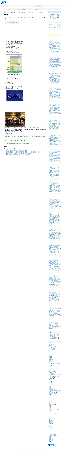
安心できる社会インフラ (52, 372)
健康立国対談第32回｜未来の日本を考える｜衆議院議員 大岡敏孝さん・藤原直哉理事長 (54, 135)
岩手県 (50, 388)
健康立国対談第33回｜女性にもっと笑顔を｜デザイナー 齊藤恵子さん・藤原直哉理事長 (55, 133)
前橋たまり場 (51, 440)
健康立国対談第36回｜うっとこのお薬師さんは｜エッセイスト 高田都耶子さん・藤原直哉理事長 (54, 124)
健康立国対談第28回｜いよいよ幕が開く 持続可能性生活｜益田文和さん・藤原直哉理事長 (54, 147)
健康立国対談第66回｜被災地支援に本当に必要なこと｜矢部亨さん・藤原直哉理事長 (55, 49)
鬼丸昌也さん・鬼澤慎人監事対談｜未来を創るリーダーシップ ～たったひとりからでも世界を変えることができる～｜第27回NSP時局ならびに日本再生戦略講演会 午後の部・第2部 (55, 201)
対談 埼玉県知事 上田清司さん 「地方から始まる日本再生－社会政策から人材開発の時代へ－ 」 (55, 287)
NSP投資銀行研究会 (52, 349)
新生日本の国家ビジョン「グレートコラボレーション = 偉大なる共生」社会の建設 (55, 30)
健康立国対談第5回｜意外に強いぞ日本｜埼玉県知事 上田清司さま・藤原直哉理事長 (54, 252)
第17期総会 (50, 423)
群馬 (49, 419)
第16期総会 (20, 143)
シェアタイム (51, 412)
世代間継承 (50, 422)
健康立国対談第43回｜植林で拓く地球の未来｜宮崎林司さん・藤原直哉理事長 (55, 105)
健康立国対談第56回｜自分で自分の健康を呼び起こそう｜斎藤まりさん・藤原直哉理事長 (55, 73)
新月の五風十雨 (51, 362)
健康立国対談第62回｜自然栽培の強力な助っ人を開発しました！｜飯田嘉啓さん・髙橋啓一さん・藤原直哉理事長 (55, 57)
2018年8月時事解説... (53, 335)
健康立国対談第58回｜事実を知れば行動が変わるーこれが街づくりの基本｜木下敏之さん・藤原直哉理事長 (55, 68)
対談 (49, 355)
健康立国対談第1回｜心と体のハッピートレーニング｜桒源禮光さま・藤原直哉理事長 (55, 264)
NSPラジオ (50, 354)
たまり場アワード (51, 377)
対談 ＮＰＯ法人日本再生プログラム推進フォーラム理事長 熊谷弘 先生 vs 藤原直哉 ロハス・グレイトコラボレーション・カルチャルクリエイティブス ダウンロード (55, 315)
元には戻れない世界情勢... (53, 337)
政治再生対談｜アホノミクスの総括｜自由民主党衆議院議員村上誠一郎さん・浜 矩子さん (54, 155)
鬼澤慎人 (50, 360)
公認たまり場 (51, 373)
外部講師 (50, 379)
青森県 (50, 387)
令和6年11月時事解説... (53, 338)
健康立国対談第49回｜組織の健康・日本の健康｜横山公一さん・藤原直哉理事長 (55, 89)
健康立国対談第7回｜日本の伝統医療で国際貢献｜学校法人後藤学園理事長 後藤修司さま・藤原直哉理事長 (55, 245)
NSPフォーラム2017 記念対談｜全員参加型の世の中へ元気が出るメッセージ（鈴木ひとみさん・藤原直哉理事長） (55, 233)
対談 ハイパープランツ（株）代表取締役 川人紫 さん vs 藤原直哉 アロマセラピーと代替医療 (55, 311)
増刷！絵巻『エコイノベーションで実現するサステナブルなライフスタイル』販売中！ (55, 25)
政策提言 (50, 356)
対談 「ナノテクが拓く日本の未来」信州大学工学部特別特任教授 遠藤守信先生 (55, 301)
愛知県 (50, 408)
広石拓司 (50, 406)
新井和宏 (50, 416)
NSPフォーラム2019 (52, 417)
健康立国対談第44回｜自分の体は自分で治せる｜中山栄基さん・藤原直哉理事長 (55, 103)
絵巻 (49, 396)
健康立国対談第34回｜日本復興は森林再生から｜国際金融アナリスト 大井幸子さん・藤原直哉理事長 (54, 130)
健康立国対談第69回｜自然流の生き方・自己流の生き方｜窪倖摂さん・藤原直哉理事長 (55, 41)
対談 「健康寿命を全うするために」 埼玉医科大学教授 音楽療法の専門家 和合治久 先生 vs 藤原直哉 (55, 321)
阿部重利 (50, 407)
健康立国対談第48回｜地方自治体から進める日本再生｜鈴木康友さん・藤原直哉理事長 (55, 92)
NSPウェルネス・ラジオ (52, 392)
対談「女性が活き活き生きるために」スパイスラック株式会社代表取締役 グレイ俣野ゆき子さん (55, 290)
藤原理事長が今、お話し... (53, 15)
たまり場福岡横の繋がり (52, 435)
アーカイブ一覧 (8, 9)
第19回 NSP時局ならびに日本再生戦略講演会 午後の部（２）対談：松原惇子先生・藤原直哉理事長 (55, 255)
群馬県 (50, 411)
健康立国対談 (51, 421)
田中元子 (50, 424)
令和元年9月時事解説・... (53, 336)
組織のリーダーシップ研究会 (53, 346)
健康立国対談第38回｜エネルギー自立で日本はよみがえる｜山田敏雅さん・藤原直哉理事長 (55, 119)
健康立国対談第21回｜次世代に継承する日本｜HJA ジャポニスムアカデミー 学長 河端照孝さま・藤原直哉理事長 (54, 181)
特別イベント (51, 361)
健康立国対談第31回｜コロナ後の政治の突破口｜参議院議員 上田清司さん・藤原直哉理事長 (54, 138)
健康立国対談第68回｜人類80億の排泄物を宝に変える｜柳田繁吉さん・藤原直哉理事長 (55, 43)
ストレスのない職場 (52, 370)
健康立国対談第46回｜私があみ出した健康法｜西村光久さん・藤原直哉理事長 (55, 97)
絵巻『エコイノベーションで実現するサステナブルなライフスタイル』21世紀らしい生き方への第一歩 (22, 127)
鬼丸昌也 (50, 386)
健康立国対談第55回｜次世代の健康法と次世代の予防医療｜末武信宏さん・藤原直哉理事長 (55, 76)
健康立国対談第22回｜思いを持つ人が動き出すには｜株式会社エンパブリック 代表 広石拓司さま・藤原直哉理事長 (55, 178)
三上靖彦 (50, 365)
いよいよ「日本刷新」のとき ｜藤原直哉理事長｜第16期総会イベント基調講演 (23, 12)
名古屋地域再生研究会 (52, 434)
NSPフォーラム (51, 439)
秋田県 (50, 395)
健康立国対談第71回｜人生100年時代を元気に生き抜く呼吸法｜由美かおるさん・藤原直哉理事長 (55, 38)
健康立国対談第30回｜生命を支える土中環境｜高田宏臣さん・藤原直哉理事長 (55, 141)
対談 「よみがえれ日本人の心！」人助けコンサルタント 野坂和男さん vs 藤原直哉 (55, 323)
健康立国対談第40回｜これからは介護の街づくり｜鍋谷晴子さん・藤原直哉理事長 (55, 113)
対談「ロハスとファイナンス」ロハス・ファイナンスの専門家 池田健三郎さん (55, 308)
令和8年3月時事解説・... (53, 14)
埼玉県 (50, 425)
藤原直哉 (26, 143)
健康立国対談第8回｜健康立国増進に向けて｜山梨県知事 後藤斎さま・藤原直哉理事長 (54, 243)
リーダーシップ (51, 358)
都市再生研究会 (51, 345)
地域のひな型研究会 (52, 344)
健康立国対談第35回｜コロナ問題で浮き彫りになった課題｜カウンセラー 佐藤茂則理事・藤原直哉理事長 (54, 127)
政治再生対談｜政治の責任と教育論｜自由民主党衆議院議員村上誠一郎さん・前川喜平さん (54, 152)
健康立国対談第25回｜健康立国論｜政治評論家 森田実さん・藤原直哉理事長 (54, 168)
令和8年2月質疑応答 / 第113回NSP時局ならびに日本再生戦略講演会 (16, 153)
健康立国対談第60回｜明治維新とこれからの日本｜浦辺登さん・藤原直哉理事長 (55, 62)
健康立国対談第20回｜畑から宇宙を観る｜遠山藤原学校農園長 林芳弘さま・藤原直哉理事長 (54, 183)
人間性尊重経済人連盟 (52, 389)
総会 (23, 143)
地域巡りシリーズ (51, 397)
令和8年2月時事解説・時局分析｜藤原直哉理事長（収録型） (15, 154)
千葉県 (50, 426)
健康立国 (50, 385)
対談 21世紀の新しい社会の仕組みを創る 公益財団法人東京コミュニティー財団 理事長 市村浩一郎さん (55, 279)
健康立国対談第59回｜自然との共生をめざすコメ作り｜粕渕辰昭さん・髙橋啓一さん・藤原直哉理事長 (55, 65)
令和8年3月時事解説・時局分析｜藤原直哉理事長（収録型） (15, 150)
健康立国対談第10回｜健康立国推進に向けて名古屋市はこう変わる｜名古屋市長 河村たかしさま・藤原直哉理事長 (55, 236)
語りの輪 (50, 410)
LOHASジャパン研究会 (52, 350)
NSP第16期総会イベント (9, 17)
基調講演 (15, 143)
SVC (49, 433)
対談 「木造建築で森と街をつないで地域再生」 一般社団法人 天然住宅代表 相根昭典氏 (54, 306)
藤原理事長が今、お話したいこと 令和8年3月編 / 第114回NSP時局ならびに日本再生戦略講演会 (21, 151)
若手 (49, 438)
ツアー (50, 380)
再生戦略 (50, 437)
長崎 (49, 441)
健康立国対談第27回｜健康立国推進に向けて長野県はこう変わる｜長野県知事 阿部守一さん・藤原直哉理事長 (55, 150)
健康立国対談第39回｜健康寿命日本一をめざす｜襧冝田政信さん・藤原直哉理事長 (55, 116)
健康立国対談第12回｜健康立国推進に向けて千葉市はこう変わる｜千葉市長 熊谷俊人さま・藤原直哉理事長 (55, 227)
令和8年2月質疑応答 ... (53, 17)
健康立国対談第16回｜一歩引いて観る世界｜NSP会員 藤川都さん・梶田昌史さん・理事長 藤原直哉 (54, 209)
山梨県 (50, 428)
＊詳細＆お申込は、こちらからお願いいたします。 (14, 131)
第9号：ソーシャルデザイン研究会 (54, 409)
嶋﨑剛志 (50, 418)
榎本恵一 (50, 381)
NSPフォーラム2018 (52, 404)
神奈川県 (50, 427)
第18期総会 (50, 436)
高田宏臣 (50, 401)
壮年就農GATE (51, 420)
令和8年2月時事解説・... (53, 18)
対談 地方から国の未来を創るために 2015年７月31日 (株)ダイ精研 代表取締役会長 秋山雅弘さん (54, 276)
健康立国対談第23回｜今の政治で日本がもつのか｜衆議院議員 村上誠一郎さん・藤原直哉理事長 (55, 175)
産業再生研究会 (51, 359)
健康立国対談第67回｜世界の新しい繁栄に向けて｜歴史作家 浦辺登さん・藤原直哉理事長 (55, 46)
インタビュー (51, 378)
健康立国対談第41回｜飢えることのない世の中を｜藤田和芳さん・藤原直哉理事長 (55, 110)
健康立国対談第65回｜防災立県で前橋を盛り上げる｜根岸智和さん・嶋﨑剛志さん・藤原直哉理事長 (55, 52)
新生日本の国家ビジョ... (53, 334)
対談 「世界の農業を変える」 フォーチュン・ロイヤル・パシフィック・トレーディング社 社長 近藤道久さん (55, 294)
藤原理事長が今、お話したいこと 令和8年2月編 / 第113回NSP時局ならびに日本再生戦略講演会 (21, 152)
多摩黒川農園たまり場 (52, 432)
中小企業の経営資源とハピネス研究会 (54, 363)
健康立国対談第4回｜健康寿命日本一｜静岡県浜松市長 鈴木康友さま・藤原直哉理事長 (54, 258)
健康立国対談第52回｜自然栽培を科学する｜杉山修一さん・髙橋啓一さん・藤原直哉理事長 (55, 83)
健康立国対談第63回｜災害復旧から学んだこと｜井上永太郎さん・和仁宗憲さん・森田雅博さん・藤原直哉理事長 (55, 55)
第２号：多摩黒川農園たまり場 (53, 376)
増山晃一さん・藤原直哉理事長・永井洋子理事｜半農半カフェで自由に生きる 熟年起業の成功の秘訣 (55, 194)
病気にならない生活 (52, 371)
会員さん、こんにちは (52, 402)
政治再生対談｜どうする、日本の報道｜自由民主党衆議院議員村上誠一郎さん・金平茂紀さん (55, 158)
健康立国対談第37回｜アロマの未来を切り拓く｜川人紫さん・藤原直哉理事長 (55, 121)
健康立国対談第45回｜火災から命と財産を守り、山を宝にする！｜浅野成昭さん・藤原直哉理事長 (55, 100)
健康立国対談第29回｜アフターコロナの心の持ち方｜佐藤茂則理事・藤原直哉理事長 (55, 144)
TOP (4, 9)
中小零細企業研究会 (52, 347)
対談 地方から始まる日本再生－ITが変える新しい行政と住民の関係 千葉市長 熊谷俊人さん (55, 282)
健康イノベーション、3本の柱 (53, 369)
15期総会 (50, 403)
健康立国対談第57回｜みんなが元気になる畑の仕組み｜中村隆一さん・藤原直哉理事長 (55, 71)
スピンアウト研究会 (52, 348)
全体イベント (11, 143)
